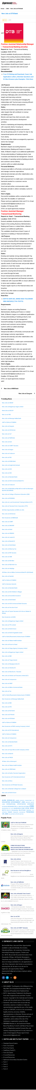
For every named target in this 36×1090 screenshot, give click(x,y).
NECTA (4, 810)
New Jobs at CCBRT (7, 521)
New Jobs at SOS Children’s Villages (12, 592)
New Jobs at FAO (7, 457)
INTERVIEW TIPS (12, 806)
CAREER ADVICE (19, 800)
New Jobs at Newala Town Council (21, 894)
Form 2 (5, 1064)
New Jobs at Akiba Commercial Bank (12, 687)
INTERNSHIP (30, 804)
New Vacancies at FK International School (13, 777)
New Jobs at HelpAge (8, 568)
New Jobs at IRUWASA (8, 498)
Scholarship (14, 810)
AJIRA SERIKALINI (8, 800)
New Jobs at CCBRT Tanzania (10, 445)
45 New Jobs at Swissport (9, 761)
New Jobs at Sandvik (8, 576)
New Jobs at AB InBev (8, 560)
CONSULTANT (28, 800)
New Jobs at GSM (7, 556)
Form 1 (5, 1062)
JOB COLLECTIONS (23, 806)
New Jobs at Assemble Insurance (11, 595)
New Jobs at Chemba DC (9, 668)
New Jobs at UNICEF (7, 403)
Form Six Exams (8, 1053)
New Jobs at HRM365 (8, 533)
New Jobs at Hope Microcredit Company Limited (15, 749)
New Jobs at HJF (7, 434)
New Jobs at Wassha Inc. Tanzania (11, 671)
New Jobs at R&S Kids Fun (9, 564)
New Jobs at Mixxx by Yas (9, 549)
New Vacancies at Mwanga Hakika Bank (13, 699)
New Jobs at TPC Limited (9, 625)
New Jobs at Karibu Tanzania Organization (13, 773)
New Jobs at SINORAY (8, 525)
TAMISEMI (28, 810)
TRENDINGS (30, 812)
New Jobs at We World (8, 710)
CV (33, 800)
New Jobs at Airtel (7, 529)
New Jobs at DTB (7, 707)
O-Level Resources (9, 1055)
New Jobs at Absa (7, 781)
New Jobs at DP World (8, 714)
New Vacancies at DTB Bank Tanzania (12, 785)
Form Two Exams (8, 1046)
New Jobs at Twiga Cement (9, 660)
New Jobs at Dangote (25, 393)
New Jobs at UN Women (8, 430)
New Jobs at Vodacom (8, 453)
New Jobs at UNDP (7, 683)
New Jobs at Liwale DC (8, 537)
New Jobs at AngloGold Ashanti (11, 465)
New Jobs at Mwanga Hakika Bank (11, 418)
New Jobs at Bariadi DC (8, 541)
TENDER (10, 812)
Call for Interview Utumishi (9, 584)
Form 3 (5, 1067)
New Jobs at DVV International (10, 730)
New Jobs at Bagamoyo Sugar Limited (12, 406)
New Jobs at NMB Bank (11, 388)
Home (2, 8)
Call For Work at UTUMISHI (9, 422)
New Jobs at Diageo (7, 449)
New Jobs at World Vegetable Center (12, 632)
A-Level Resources (9, 1057)
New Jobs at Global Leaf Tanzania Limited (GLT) (15, 675)
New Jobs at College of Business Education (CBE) (16, 494)
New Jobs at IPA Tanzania (9, 553)
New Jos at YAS (6, 414)
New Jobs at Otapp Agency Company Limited (14, 648)
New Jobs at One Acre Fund (9, 607)
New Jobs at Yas (6, 691)
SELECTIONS (22, 810)
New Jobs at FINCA (7, 757)
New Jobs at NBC (7, 656)
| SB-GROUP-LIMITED (18, 1087)
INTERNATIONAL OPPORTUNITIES (16, 804)
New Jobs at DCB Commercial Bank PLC (13, 481)
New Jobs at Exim (7, 442)
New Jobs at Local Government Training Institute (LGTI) (17, 502)
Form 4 (5, 1069)
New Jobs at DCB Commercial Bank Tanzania (14, 603)
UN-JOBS (5, 814)
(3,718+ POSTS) (17, 301)
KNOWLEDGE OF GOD (7, 808)
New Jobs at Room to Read (9, 644)
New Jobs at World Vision (9, 629)
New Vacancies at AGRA (9, 617)
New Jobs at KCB (7, 469)
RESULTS (8, 810)
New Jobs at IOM (7, 473)
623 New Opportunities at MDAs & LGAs (13, 510)
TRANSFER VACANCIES (19, 812)
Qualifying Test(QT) (9, 1050)
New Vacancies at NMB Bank (10, 518)
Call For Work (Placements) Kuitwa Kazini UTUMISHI (16, 636)
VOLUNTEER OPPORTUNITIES (16, 814)
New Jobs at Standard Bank (9, 477)
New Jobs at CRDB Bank (8, 769)
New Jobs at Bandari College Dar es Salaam (14, 788)
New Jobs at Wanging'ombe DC (11, 664)
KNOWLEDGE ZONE (19, 808)
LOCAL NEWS (29, 808)
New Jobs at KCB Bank (8, 718)
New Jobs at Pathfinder (8, 438)
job (17, 806)
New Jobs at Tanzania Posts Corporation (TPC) (15, 506)
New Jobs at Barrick (7, 753)
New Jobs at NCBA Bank (9, 461)
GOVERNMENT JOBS (18, 802)
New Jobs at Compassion (9, 679)
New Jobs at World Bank (9, 545)
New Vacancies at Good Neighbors (21, 871)
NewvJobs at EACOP (7, 410)
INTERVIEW (4, 806)
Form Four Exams (8, 1048)
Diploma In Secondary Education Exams (15, 1060)
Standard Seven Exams (10, 1043)
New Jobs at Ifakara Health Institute (12, 640)
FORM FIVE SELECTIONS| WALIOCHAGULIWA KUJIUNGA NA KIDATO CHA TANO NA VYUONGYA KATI (22, 847)
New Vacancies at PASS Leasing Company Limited (16, 726)
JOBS (7, 8)
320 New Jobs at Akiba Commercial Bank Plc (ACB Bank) (17, 572)
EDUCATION (6, 802)
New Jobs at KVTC (7, 746)
